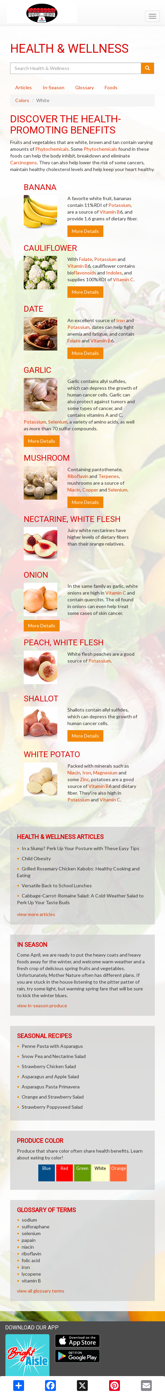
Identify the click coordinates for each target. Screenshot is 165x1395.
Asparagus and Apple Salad (50, 1076)
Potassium (119, 205)
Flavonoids (85, 272)
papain (29, 1240)
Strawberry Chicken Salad (49, 1066)
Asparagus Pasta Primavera (51, 1086)
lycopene (31, 1274)
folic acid (31, 1260)
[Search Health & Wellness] (76, 68)
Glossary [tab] (84, 87)
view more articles (36, 914)
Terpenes (108, 476)
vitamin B (31, 1280)
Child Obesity (36, 858)
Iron (120, 320)
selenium (31, 1233)
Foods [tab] (111, 87)
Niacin (73, 489)
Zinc (84, 779)
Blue (46, 1168)
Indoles (114, 272)
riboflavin (31, 1253)
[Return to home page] (82, 13)
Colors (22, 100)
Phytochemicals (52, 149)
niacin (28, 1247)
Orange (118, 1168)
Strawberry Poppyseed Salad (52, 1107)
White (100, 1168)
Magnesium (105, 772)
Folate (85, 259)
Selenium (57, 422)
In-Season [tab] (53, 87)
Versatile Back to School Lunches (57, 885)
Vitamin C (123, 279)
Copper (90, 489)
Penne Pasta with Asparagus (52, 1046)
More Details (85, 231)
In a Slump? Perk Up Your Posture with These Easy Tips (80, 848)
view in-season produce (42, 1005)
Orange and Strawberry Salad (53, 1097)
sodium (29, 1220)
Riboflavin (77, 476)
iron (26, 1267)
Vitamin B (110, 212)
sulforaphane (35, 1226)
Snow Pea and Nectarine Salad (54, 1056)
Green (82, 1168)
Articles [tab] (23, 87)
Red (64, 1168)
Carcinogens (23, 162)
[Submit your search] (147, 68)
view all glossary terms (40, 1291)
